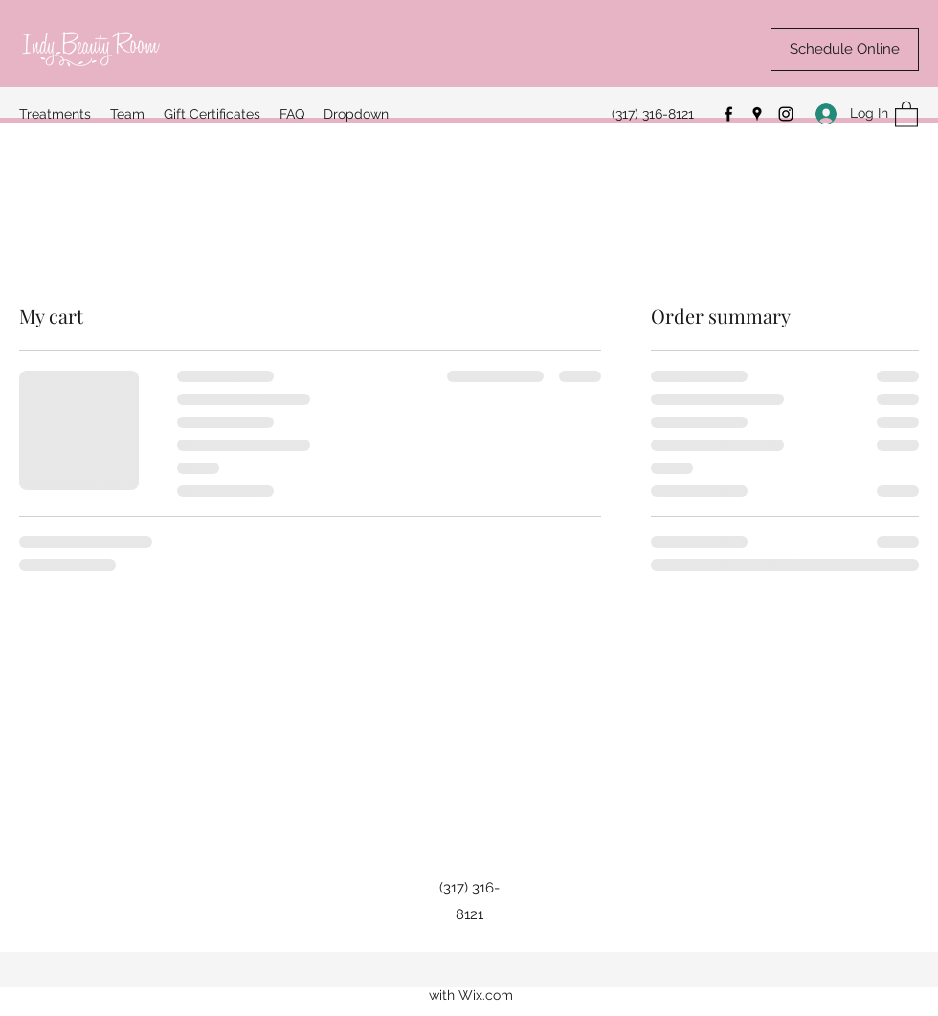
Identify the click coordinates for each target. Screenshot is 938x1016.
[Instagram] (785, 114)
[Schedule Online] (844, 49)
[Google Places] (757, 114)
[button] (906, 113)
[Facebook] (728, 114)
